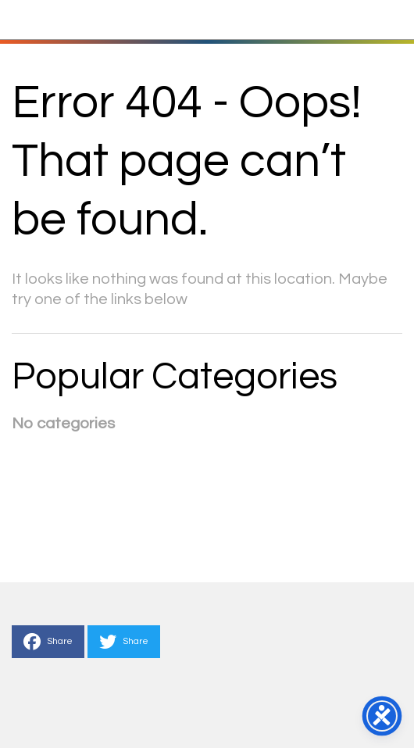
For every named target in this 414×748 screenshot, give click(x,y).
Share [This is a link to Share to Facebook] (48, 641)
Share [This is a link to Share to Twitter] (123, 641)
